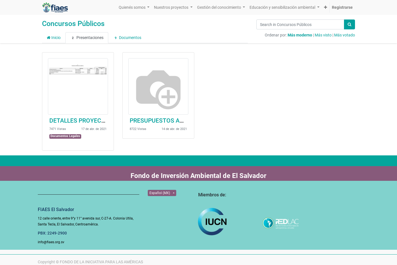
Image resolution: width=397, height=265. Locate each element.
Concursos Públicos (73, 23)
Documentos (127, 37)
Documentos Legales (65, 136)
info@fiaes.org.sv (51, 242)
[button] (325, 7)
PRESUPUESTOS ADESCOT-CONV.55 (179, 120)
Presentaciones (86, 37)
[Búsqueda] (349, 24)
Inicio (54, 37)
